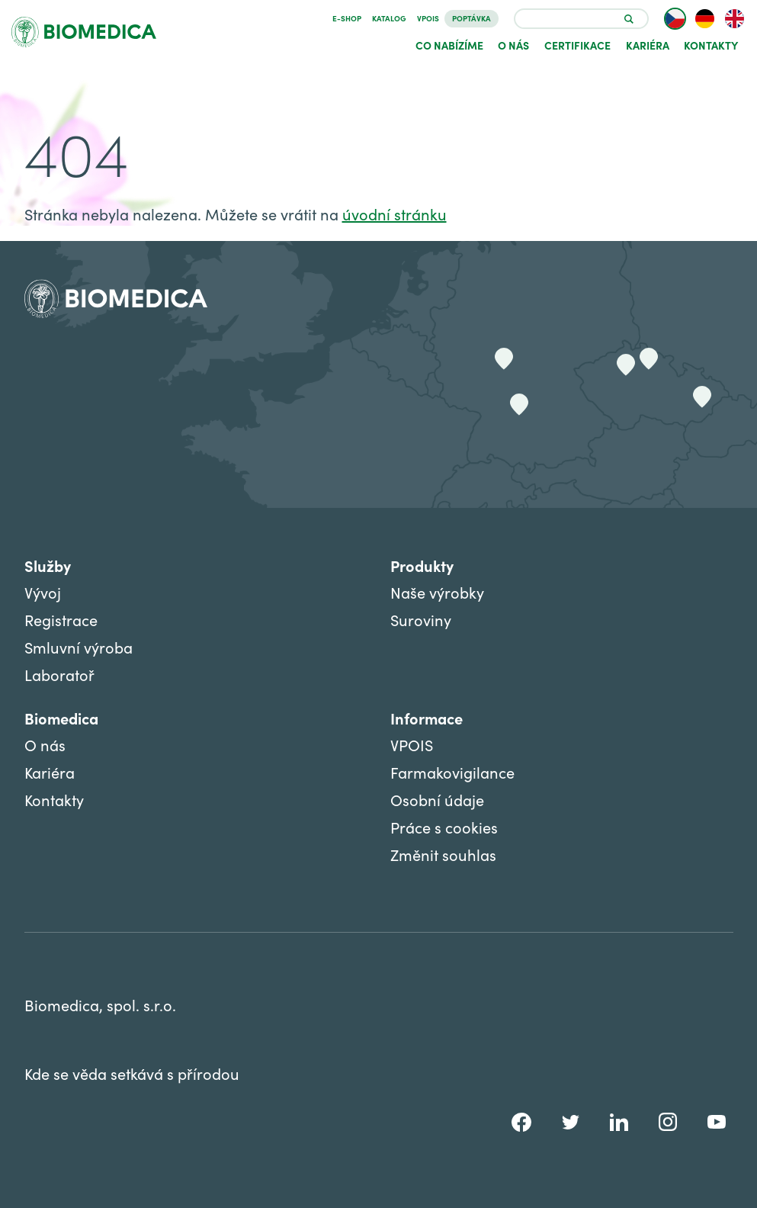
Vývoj (42, 592)
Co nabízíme (449, 45)
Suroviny (420, 619)
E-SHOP (346, 18)
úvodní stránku (394, 214)
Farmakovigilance (452, 772)
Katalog (389, 18)
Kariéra (647, 45)
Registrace (61, 619)
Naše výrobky (437, 592)
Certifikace (577, 45)
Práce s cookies (444, 827)
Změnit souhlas (443, 854)
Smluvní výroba (78, 647)
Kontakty (711, 45)
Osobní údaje (437, 799)
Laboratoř (59, 674)
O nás (513, 45)
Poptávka (471, 18)
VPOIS (428, 18)
